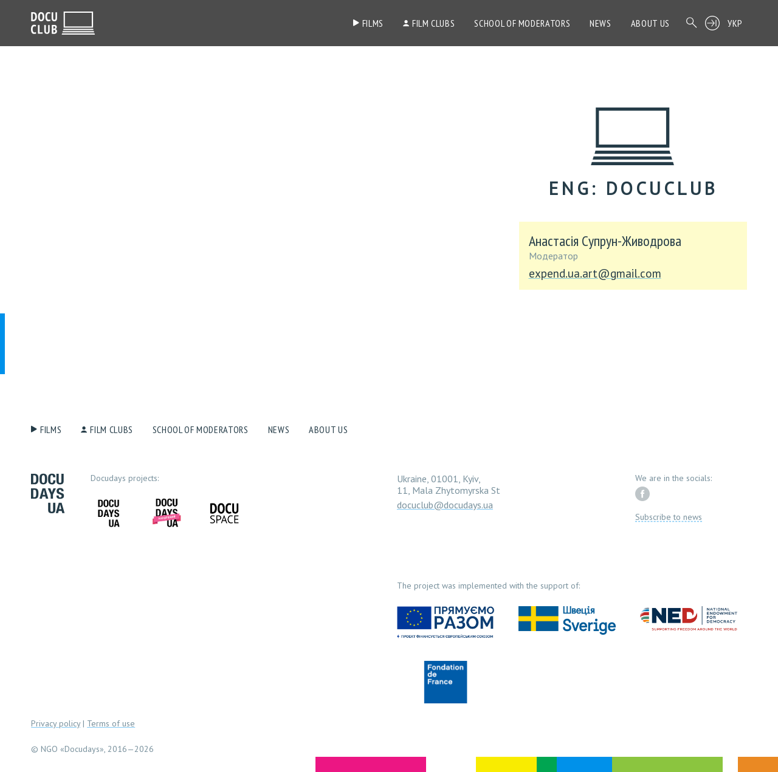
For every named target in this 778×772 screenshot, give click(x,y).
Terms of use (111, 723)
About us (650, 23)
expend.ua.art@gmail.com (595, 274)
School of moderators (522, 23)
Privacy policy (55, 723)
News (600, 23)
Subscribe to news (668, 516)
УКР (735, 23)
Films (373, 23)
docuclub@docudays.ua (445, 505)
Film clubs (433, 23)
